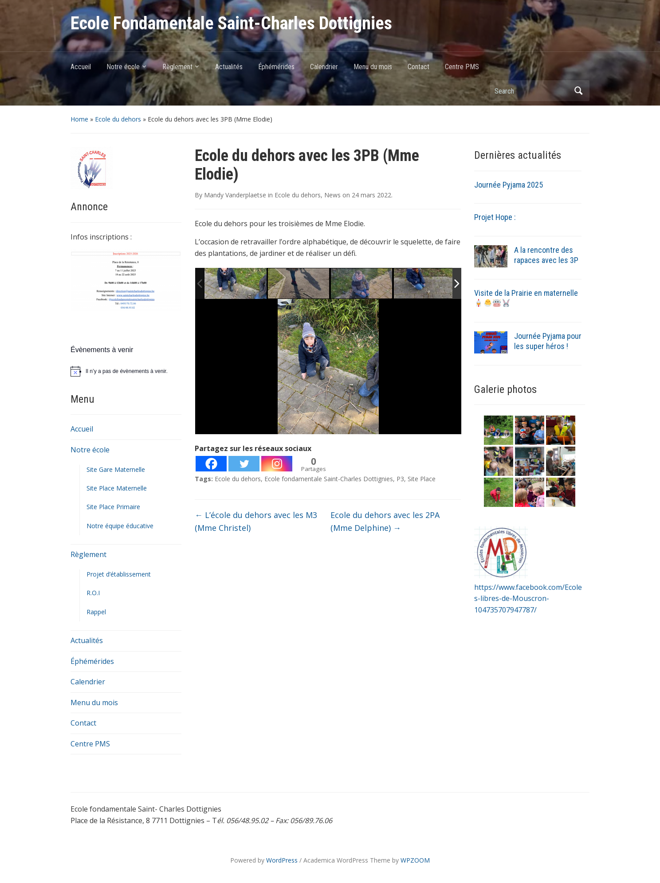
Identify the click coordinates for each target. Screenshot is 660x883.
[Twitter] (243, 463)
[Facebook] (211, 463)
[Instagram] (276, 463)
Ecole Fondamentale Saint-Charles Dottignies (231, 23)
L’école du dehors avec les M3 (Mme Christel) (256, 521)
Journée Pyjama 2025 (508, 184)
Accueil (81, 67)
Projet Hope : (495, 217)
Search (578, 91)
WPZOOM (415, 860)
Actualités (229, 67)
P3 (400, 479)
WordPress (282, 860)
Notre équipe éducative (119, 526)
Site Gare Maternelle (115, 469)
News (332, 195)
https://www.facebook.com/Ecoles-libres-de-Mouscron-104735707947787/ (528, 598)
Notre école (123, 67)
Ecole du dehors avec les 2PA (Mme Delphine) (385, 521)
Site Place (422, 479)
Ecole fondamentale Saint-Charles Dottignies (328, 479)
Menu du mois (373, 67)
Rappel (96, 612)
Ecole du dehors (118, 119)
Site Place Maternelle (116, 488)
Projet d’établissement (118, 574)
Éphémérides (276, 67)
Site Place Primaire (113, 506)
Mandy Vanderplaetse (235, 195)
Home (79, 119)
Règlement (177, 67)
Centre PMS (462, 67)
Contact (418, 67)
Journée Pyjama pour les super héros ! (547, 341)
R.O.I (93, 593)
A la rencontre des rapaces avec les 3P (546, 255)
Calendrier (324, 67)
